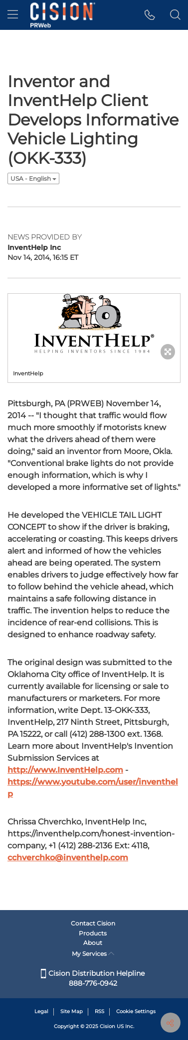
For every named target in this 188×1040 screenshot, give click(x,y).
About (92, 942)
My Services (93, 953)
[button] (150, 15)
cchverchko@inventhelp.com (67, 857)
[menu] (12, 15)
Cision (107, 1026)
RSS (99, 1011)
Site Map (71, 1011)
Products (93, 933)
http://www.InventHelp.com (65, 770)
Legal (41, 1011)
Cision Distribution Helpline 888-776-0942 (93, 978)
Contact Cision (93, 923)
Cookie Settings (136, 1011)
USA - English (33, 178)
